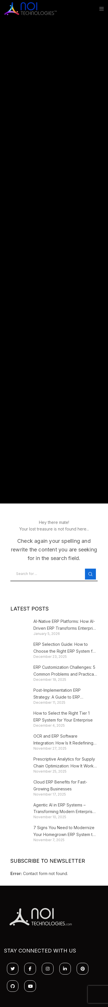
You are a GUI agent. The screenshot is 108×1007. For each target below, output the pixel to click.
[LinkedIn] (65, 969)
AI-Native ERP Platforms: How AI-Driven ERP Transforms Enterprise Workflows (65, 625)
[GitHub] (13, 986)
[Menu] (100, 8)
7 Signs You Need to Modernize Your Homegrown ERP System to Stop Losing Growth (64, 831)
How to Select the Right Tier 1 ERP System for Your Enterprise (63, 716)
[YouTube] (30, 986)
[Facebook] (30, 969)
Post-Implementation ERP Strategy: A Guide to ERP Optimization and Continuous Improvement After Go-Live (60, 694)
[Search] (90, 574)
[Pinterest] (82, 969)
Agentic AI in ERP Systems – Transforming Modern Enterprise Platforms (64, 808)
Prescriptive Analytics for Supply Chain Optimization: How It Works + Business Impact (64, 763)
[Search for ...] (54, 574)
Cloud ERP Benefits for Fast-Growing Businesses (60, 785)
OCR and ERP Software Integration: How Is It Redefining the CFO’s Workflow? (63, 740)
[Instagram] (48, 969)
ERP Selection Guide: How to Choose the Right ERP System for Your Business (64, 648)
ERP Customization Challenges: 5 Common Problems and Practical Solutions (64, 671)
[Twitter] (13, 969)
